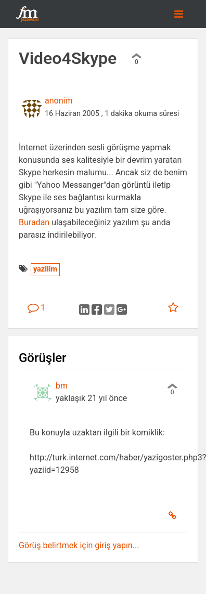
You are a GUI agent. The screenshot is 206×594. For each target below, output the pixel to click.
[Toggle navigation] (179, 14)
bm (62, 386)
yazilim (45, 269)
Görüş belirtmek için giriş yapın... (79, 545)
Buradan (34, 222)
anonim (58, 101)
